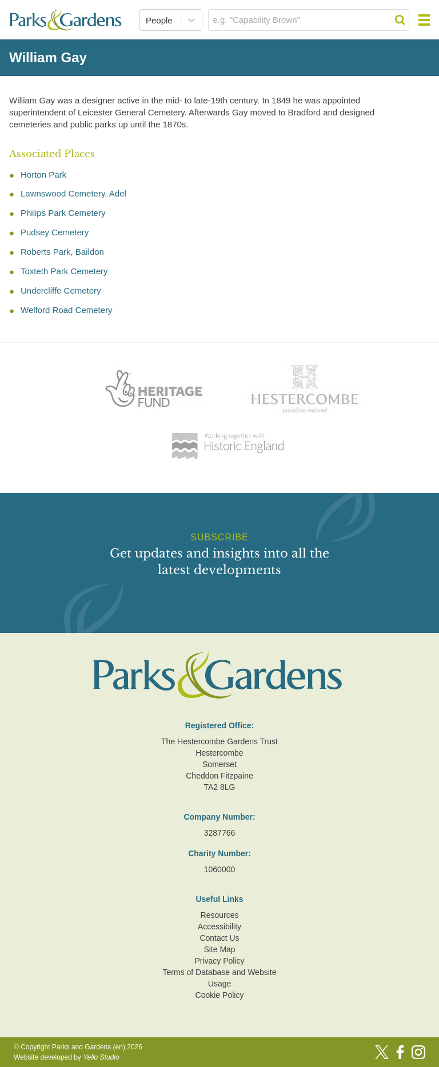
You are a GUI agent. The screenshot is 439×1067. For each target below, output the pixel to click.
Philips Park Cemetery (63, 213)
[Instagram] (418, 1052)
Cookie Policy (219, 995)
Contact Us (219, 937)
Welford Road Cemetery (67, 310)
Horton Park (43, 174)
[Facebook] (400, 1052)
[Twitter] (382, 1052)
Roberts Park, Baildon (62, 251)
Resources (220, 915)
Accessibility (219, 926)
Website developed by (66, 1057)
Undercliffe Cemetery (61, 290)
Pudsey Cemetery (55, 232)
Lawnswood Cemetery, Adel (73, 193)
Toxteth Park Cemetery (64, 271)
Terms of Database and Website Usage (220, 978)
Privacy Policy (219, 960)
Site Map (219, 949)
